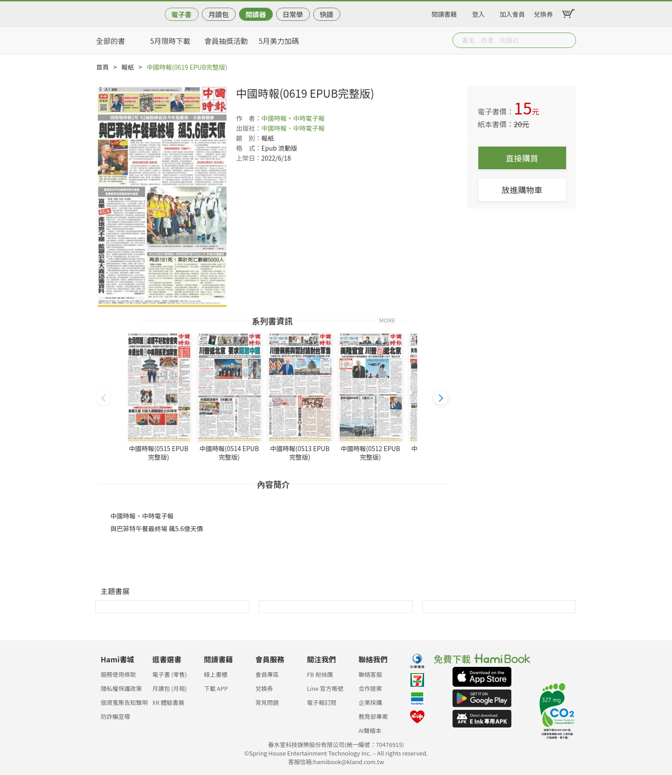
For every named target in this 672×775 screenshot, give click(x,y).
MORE (387, 319)
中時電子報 (309, 118)
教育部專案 (373, 716)
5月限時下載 (170, 40)
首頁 (102, 66)
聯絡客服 (370, 674)
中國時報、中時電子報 (293, 128)
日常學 (292, 14)
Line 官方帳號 (325, 688)
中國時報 (274, 118)
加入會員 (512, 13)
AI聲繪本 (369, 730)
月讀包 (218, 14)
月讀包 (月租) (169, 688)
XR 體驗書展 (168, 702)
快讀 (326, 14)
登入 (478, 13)
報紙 (127, 66)
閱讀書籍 (444, 13)
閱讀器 (255, 14)
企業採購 (370, 702)
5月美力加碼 (279, 40)
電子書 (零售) (169, 674)
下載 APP (216, 688)
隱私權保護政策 (121, 688)
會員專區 (267, 674)
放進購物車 (522, 189)
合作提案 (370, 688)
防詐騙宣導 (115, 716)
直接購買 (522, 158)
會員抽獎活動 (226, 40)
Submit (568, 40)
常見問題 (267, 702)
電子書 (181, 14)
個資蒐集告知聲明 (124, 702)
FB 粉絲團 (320, 674)
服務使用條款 (118, 674)
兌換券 (543, 13)
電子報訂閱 (321, 702)
